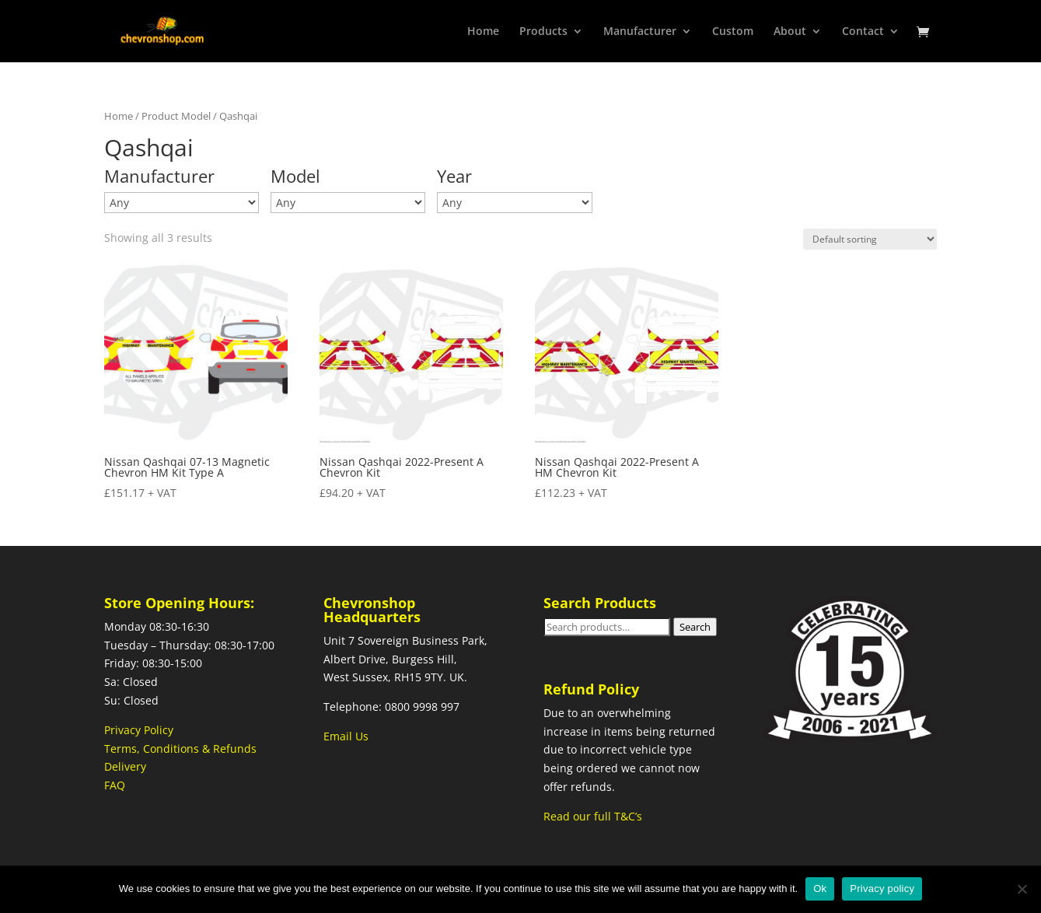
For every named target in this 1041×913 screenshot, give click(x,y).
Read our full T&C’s (592, 816)
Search (695, 627)
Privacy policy (882, 888)
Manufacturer (639, 32)
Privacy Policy (138, 729)
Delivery (125, 766)
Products (543, 32)
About (790, 32)
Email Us (346, 736)
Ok (819, 888)
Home (483, 32)
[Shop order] (870, 239)
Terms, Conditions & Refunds (180, 748)
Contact (863, 32)
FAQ (114, 785)
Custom (732, 32)
